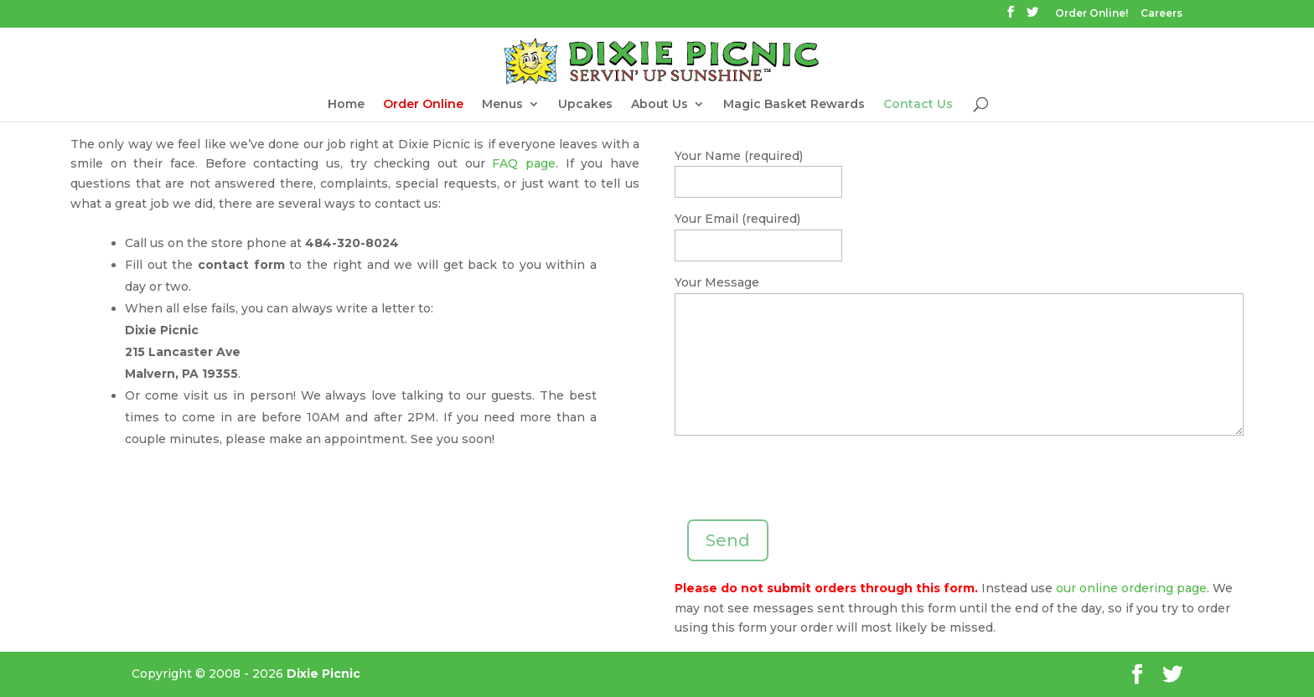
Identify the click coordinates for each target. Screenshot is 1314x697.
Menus (502, 104)
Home (346, 104)
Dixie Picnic (323, 673)
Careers (1161, 13)
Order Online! (1091, 13)
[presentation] (802, 486)
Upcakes (585, 104)
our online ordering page (1131, 588)
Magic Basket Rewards (794, 104)
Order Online (423, 104)
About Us (659, 104)
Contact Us (918, 104)
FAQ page (524, 163)
